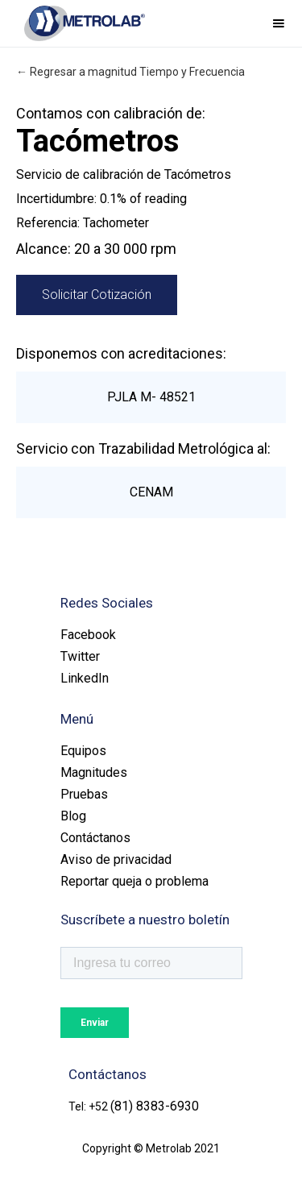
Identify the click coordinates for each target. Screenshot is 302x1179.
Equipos (83, 750)
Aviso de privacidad (116, 859)
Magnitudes (93, 772)
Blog (73, 816)
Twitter (80, 656)
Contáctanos (95, 837)
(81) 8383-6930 (154, 1106)
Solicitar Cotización (96, 294)
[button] (278, 23)
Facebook (88, 634)
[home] (80, 24)
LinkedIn (84, 678)
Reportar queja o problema (134, 881)
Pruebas (84, 794)
